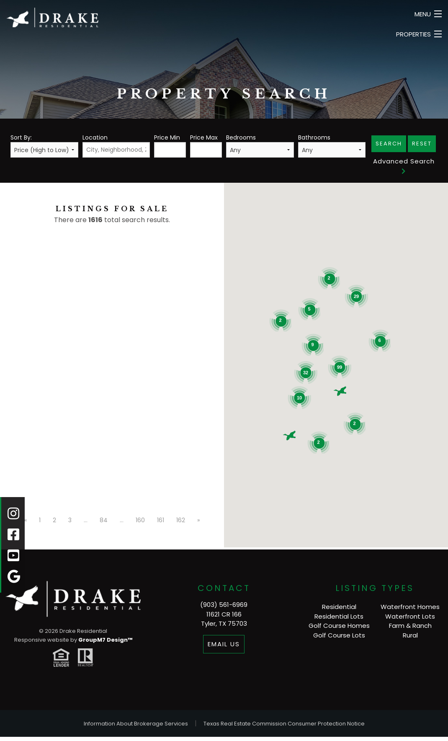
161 (160, 520)
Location (116, 145)
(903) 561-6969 (223, 604)
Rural (410, 635)
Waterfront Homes (410, 606)
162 (180, 520)
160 (140, 520)
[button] (340, 391)
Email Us (224, 644)
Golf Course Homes (339, 625)
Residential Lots (338, 616)
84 (104, 520)
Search (389, 144)
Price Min (170, 145)
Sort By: (44, 145)
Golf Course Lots (339, 635)
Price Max (206, 145)
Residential (339, 606)
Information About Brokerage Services (136, 724)
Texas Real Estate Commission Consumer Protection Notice (284, 724)
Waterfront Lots (410, 616)
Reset (422, 144)
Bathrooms (332, 145)
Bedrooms (260, 145)
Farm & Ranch (410, 625)
